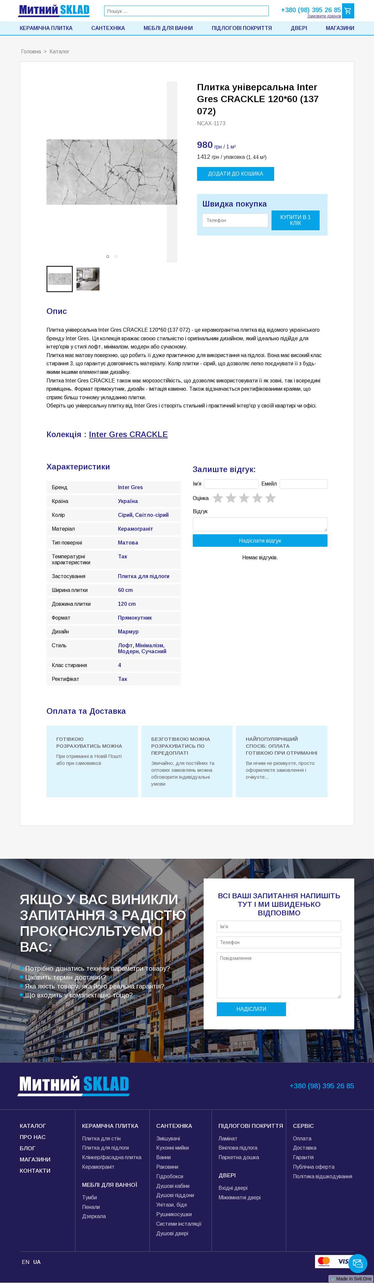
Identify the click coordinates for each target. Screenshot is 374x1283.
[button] (107, 256)
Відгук (200, 511)
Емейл (269, 484)
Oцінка (201, 498)
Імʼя (197, 484)
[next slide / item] (172, 172)
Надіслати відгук (260, 542)
